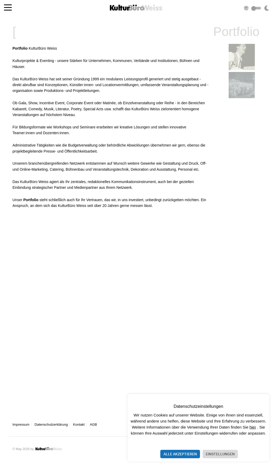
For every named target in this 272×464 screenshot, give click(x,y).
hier (252, 427)
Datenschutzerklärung (51, 424)
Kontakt (79, 424)
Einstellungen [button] (220, 453)
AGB (93, 424)
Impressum (21, 424)
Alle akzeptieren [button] (180, 453)
